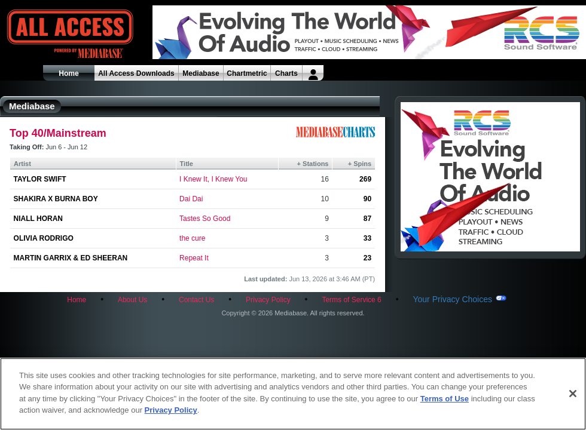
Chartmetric (247, 73)
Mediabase (200, 73)
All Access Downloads (136, 73)
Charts (286, 73)
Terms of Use (444, 398)
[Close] (573, 393)
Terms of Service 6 (351, 300)
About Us (132, 300)
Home (68, 73)
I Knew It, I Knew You (213, 179)
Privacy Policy (268, 300)
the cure (192, 238)
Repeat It (194, 258)
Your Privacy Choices (452, 299)
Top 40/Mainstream (58, 133)
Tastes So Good (204, 218)
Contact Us (196, 300)
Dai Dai (191, 199)
